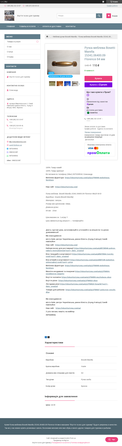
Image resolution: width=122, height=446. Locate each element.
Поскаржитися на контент (61, 443)
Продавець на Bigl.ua (61, 440)
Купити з (98, 85)
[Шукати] (99, 15)
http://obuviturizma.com (17, 142)
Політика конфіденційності (80, 443)
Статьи (10, 52)
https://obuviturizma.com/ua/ (68, 308)
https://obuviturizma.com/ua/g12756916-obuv (78, 281)
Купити (98, 78)
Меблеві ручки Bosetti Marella (65, 37)
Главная (11, 26)
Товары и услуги (27, 26)
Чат (111, 439)
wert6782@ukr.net (15, 145)
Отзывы (10, 57)
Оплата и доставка (51, 26)
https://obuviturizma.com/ (66, 187)
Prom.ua (73, 438)
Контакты (70, 26)
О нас (9, 47)
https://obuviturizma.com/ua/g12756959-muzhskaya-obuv (86, 277)
